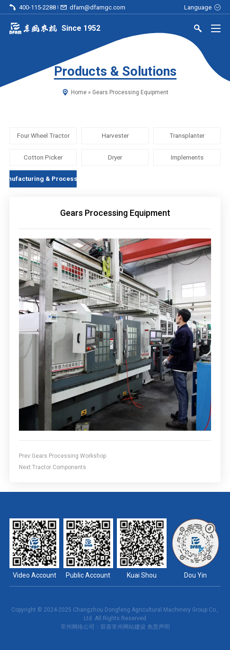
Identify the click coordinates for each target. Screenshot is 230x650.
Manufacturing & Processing (43, 178)
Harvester (115, 135)
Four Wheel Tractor (43, 135)
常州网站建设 (129, 626)
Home (79, 92)
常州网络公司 (78, 626)
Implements (187, 156)
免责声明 (158, 626)
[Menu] (216, 28)
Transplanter (186, 135)
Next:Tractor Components (52, 467)
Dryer (115, 156)
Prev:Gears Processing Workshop (62, 456)
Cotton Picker (43, 156)
